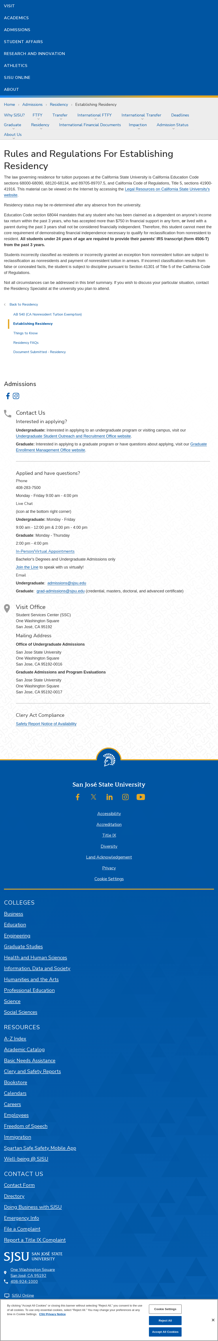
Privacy (109, 868)
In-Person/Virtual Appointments (45, 551)
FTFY (37, 115)
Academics (16, 18)
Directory (14, 1196)
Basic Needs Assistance (29, 1060)
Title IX (109, 835)
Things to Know (25, 333)
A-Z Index (15, 1038)
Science (12, 1001)
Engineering (17, 935)
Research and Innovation (34, 53)
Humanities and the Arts (31, 979)
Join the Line (27, 567)
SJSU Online (17, 77)
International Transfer (141, 115)
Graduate (12, 124)
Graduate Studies (23, 946)
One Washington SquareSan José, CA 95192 (33, 1272)
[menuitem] (14, 115)
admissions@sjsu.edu (66, 583)
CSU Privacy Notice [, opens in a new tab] (52, 1314)
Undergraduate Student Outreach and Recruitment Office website (73, 436)
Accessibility (109, 814)
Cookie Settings (109, 879)
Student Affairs (23, 41)
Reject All (165, 1320)
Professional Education (29, 990)
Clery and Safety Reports (32, 1071)
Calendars (15, 1093)
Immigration (17, 1137)
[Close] (213, 1320)
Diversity (109, 846)
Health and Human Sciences (35, 957)
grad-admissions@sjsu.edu (61, 591)
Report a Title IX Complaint (35, 1239)
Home (9, 104)
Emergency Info (21, 1218)
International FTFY (94, 115)
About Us (13, 134)
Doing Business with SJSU (33, 1207)
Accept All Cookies (165, 1331)
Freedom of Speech (25, 1126)
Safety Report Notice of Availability (46, 724)
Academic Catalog (24, 1049)
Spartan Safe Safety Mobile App (40, 1148)
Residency (59, 104)
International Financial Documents (90, 124)
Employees (16, 1115)
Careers (12, 1104)
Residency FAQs (26, 342)
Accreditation (109, 824)
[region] (109, 1320)
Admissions (17, 29)
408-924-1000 (24, 1281)
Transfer (60, 115)
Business (13, 913)
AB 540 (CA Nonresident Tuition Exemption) (47, 314)
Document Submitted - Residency (39, 352)
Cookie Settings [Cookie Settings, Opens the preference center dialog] (165, 1309)
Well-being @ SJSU (26, 1158)
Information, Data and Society (37, 968)
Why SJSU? (14, 115)
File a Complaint (22, 1228)
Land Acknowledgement (109, 857)
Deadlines (180, 115)
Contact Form (19, 1185)
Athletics (16, 65)
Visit (9, 6)
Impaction (138, 124)
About (11, 89)
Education (15, 924)
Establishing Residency (96, 104)
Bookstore (15, 1082)
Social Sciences (20, 1012)
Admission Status (172, 124)
